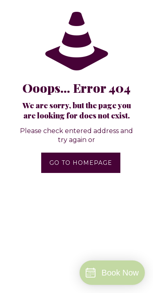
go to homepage (80, 162)
